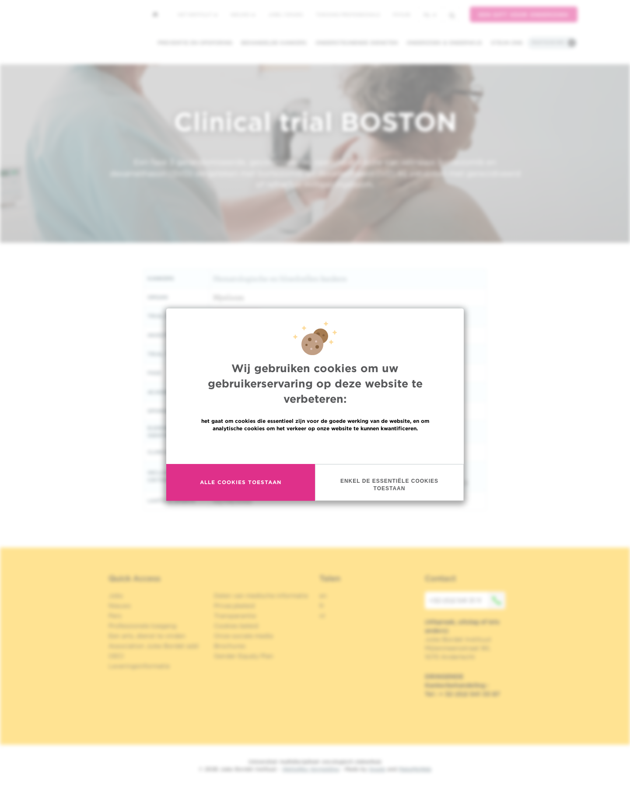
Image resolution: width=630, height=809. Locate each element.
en (323, 595)
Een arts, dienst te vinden (147, 635)
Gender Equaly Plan (243, 655)
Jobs (115, 595)
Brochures (229, 645)
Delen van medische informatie (261, 595)
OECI (116, 655)
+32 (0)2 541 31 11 (467, 600)
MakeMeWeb (415, 769)
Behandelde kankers (274, 42)
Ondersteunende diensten (356, 42)
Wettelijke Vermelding (310, 769)
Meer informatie (315, 447)
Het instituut (197, 14)
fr (321, 605)
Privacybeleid (234, 605)
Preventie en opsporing (195, 42)
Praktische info (548, 42)
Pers (115, 615)
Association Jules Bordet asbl (153, 645)
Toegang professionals (348, 14)
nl (430, 14)
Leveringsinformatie (139, 666)
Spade (377, 769)
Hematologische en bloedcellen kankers (280, 278)
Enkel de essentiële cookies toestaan (389, 485)
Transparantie (235, 615)
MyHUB (401, 14)
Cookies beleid (236, 625)
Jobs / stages (285, 14)
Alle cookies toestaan (240, 482)
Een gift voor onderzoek (524, 14)
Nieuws (243, 14)
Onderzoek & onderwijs (444, 42)
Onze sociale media (243, 635)
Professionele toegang (142, 625)
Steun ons (507, 42)
